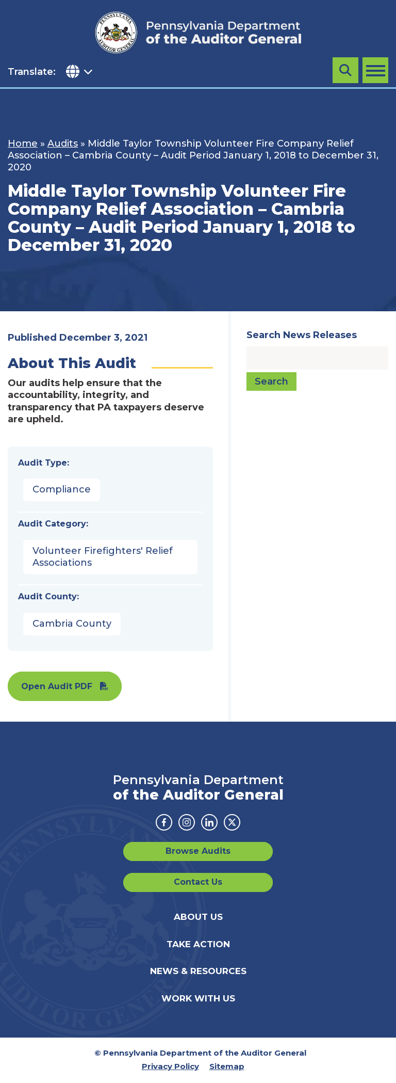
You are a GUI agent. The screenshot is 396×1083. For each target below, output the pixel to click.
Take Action (198, 944)
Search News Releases (301, 335)
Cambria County (71, 623)
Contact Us (198, 882)
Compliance (61, 489)
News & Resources (198, 971)
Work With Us (198, 998)
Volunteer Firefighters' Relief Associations (102, 556)
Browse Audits (198, 851)
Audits (62, 143)
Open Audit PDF (56, 686)
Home (23, 143)
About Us (198, 917)
